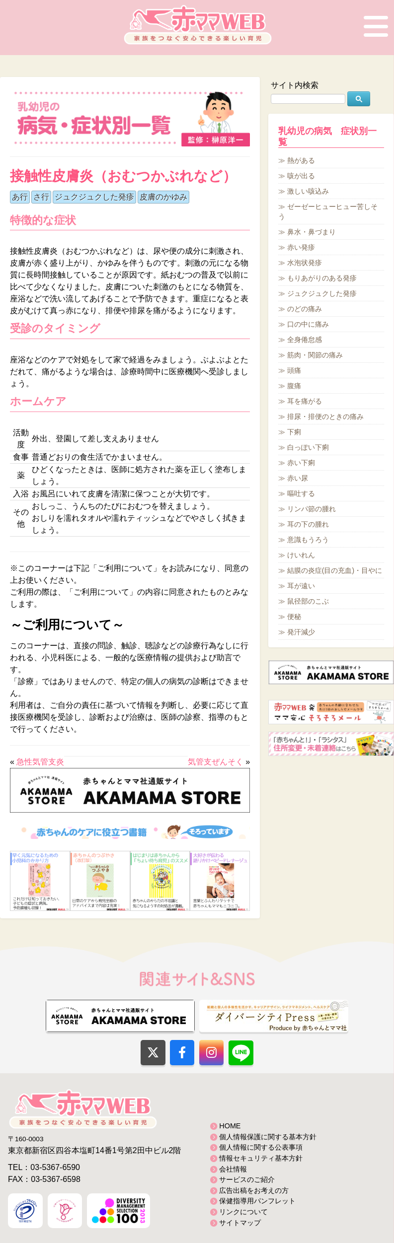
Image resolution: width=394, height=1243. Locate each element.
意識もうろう (308, 540)
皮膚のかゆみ (163, 197)
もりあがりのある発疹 (322, 278)
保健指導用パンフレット (257, 1201)
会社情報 (233, 1169)
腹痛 (294, 386)
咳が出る (301, 176)
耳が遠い (301, 586)
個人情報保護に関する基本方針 (267, 1137)
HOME (229, 1126)
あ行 (20, 197)
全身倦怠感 (304, 340)
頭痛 (294, 370)
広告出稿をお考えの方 (254, 1190)
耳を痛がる (304, 401)
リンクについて (243, 1212)
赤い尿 (297, 478)
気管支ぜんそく (215, 762)
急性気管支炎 (40, 762)
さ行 (41, 197)
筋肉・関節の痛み (315, 355)
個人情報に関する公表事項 (261, 1147)
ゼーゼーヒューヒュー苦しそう (328, 211)
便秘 (294, 617)
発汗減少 (301, 632)
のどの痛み (304, 309)
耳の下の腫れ (308, 524)
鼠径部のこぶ (308, 601)
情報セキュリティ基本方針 (261, 1158)
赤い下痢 (301, 463)
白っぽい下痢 (308, 447)
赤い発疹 (301, 247)
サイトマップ (240, 1223)
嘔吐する (301, 493)
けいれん (301, 555)
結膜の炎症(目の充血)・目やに (334, 570)
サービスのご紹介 (247, 1179)
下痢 (294, 432)
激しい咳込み (308, 191)
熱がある (301, 160)
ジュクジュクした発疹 (94, 197)
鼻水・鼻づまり (311, 232)
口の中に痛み (308, 324)
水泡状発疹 (304, 263)
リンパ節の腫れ (311, 509)
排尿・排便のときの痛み (325, 416)
